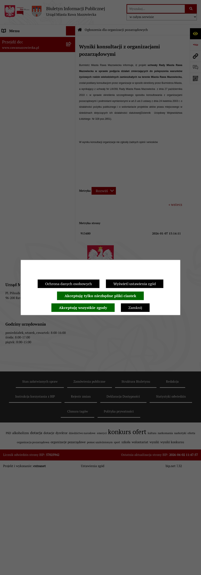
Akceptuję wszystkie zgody (83, 307)
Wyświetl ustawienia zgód (134, 283)
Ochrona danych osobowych (68, 283)
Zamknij (135, 307)
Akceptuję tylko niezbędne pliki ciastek (100, 295)
